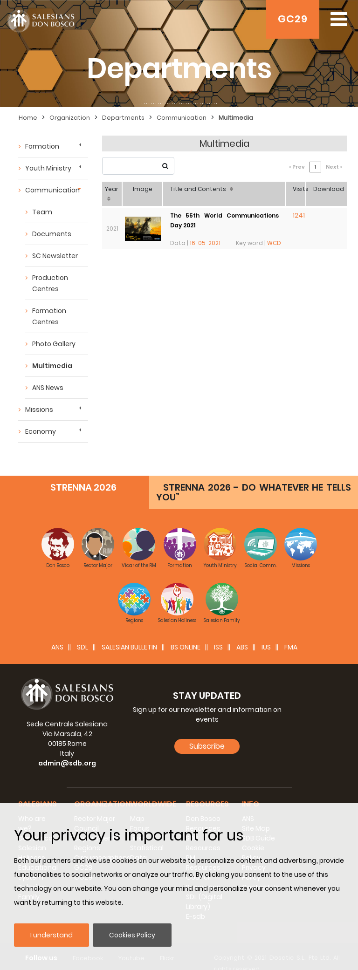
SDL (82, 633)
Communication (52, 190)
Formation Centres (49, 316)
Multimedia (52, 365)
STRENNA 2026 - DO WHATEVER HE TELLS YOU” (253, 478)
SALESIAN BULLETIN (129, 633)
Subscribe (207, 732)
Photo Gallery (54, 343)
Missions (39, 409)
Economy (40, 431)
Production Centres (50, 283)
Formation (42, 146)
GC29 (293, 19)
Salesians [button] (37, 790)
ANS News (47, 387)
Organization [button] (102, 790)
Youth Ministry (48, 168)
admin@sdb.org (67, 749)
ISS (218, 633)
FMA (290, 633)
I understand (51, 935)
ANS (57, 633)
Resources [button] (207, 790)
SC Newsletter (55, 255)
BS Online (185, 633)
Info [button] (250, 790)
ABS (242, 633)
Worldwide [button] (153, 790)
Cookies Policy (132, 935)
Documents (51, 234)
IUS (266, 633)
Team (42, 212)
